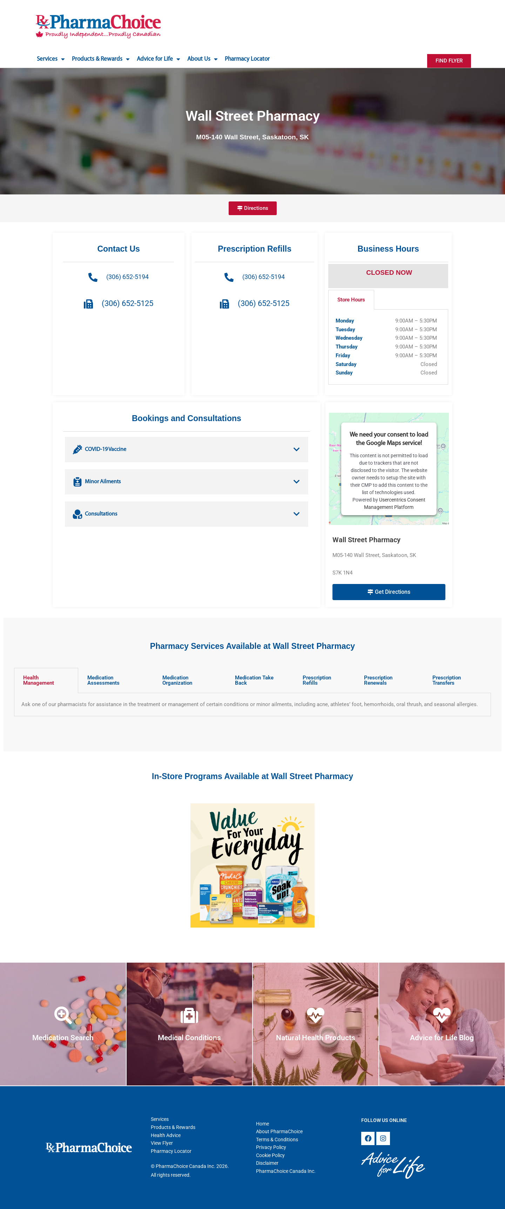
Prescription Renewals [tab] (378, 680)
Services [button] (51, 59)
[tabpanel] (388, 347)
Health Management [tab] (38, 680)
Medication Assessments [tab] (103, 680)
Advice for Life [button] (158, 59)
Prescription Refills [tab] (317, 680)
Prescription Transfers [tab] (446, 680)
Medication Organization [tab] (177, 680)
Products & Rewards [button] (101, 59)
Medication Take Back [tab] (254, 680)
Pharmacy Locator (247, 59)
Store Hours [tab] (351, 300)
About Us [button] (202, 59)
